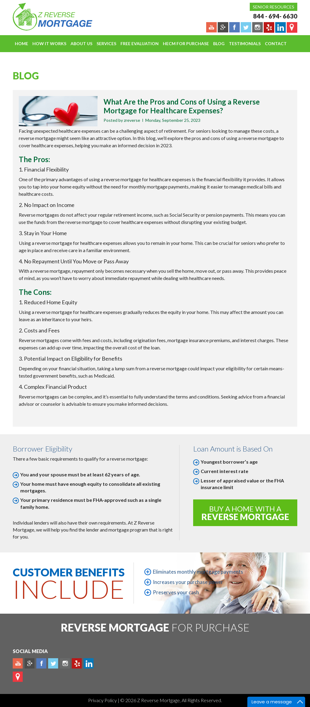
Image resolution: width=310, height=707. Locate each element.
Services (106, 43)
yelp (77, 663)
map (18, 677)
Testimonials (245, 43)
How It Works (49, 43)
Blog (219, 43)
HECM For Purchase (186, 43)
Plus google (30, 663)
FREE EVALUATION (139, 43)
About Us (81, 43)
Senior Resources (273, 6)
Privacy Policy (103, 700)
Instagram (65, 663)
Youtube (18, 663)
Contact (276, 43)
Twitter (53, 663)
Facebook (41, 663)
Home (21, 43)
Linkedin (89, 663)
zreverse (132, 120)
